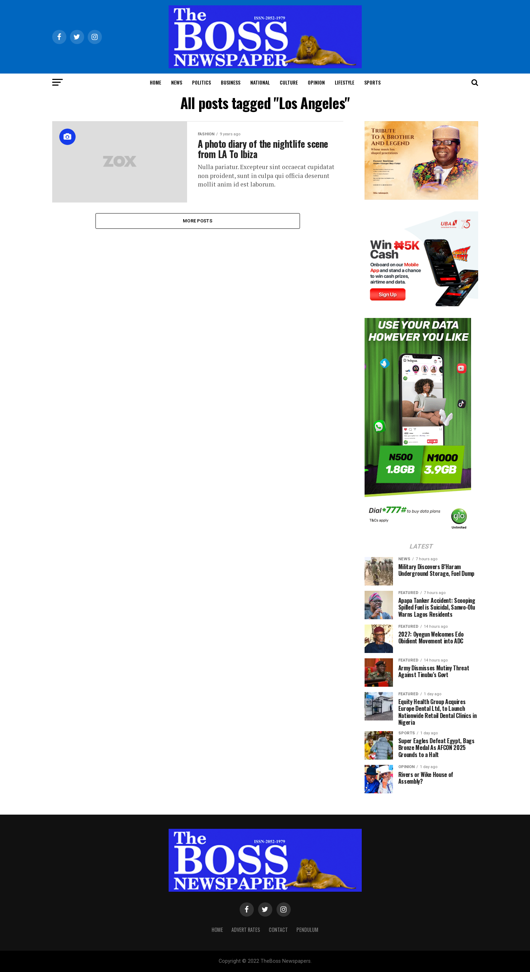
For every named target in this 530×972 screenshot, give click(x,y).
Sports (372, 82)
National (260, 82)
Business (230, 82)
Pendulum (307, 929)
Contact (278, 929)
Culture (289, 82)
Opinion (316, 82)
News (176, 82)
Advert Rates (245, 929)
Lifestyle (344, 82)
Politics (201, 82)
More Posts (197, 220)
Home (155, 82)
